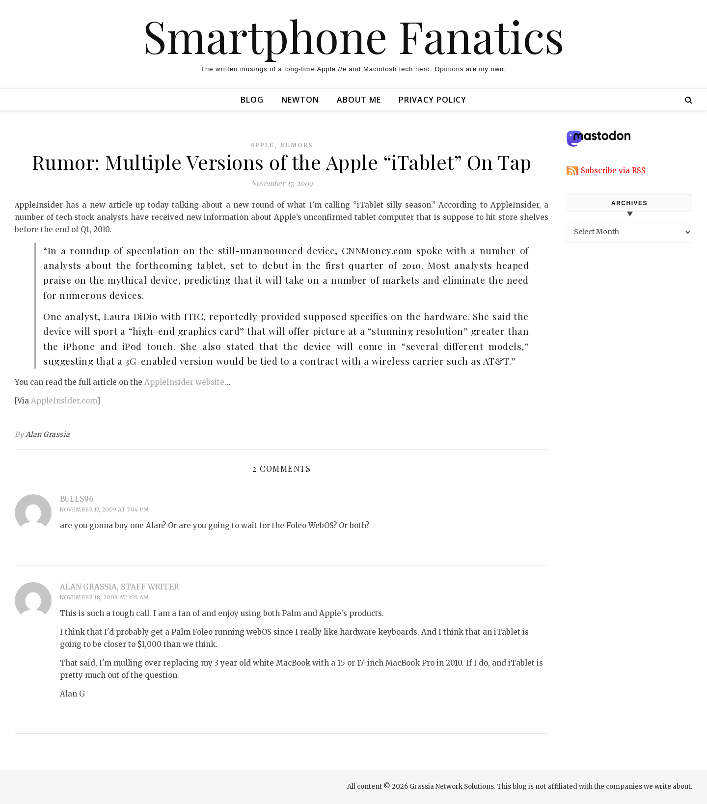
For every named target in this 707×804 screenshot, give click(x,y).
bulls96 (77, 499)
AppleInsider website (184, 382)
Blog (252, 99)
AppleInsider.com (64, 400)
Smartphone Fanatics (353, 36)
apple (262, 145)
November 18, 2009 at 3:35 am (104, 597)
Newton (300, 99)
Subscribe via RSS (613, 170)
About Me (359, 99)
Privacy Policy (432, 99)
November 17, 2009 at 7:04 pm (104, 509)
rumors (296, 145)
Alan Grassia (48, 434)
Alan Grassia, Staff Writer (119, 586)
